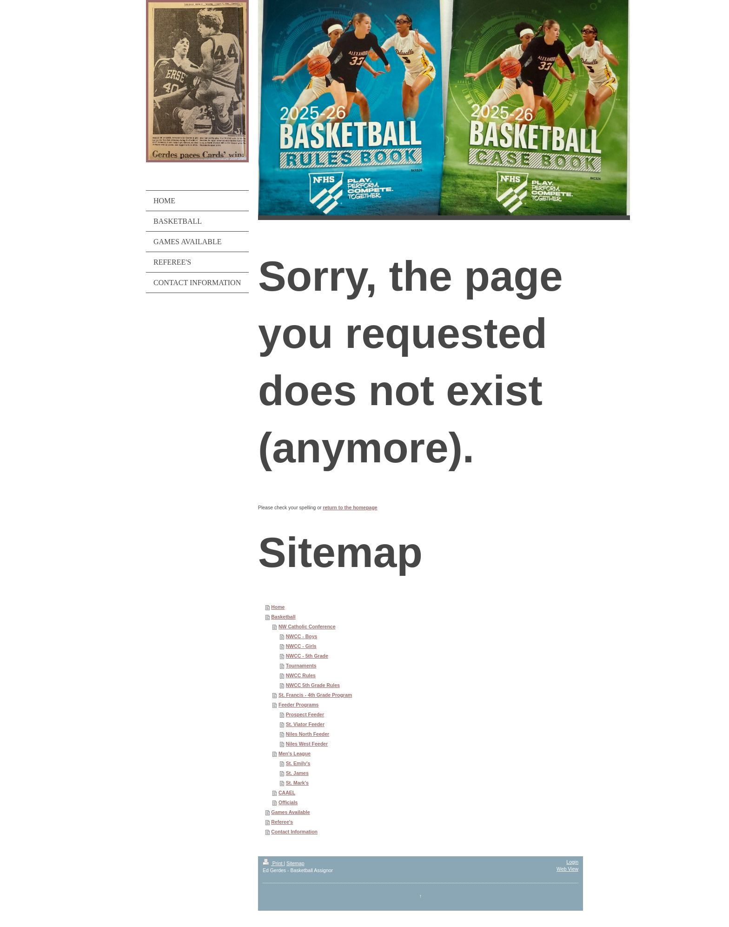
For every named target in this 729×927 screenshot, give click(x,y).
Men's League (294, 753)
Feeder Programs (298, 704)
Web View (567, 869)
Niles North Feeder (307, 734)
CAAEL (286, 792)
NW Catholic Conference (307, 626)
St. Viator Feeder (305, 724)
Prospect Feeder (305, 714)
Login (572, 862)
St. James (297, 773)
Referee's (282, 822)
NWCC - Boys (302, 636)
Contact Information (294, 831)
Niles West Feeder (307, 744)
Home (278, 607)
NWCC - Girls (301, 646)
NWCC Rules (301, 675)
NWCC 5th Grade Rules (313, 685)
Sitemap (295, 863)
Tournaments (301, 665)
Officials (288, 802)
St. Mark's (297, 783)
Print (273, 863)
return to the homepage (350, 507)
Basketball (283, 617)
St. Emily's (298, 763)
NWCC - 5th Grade (307, 656)
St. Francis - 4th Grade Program (315, 695)
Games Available (290, 812)
